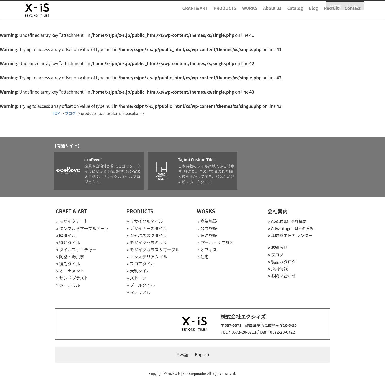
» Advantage (292, 228)
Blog (283, 16)
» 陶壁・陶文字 (70, 257)
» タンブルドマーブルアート (82, 228)
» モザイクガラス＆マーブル (153, 250)
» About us (288, 221)
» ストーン (136, 278)
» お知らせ (278, 247)
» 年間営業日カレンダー (290, 235)
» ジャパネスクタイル (147, 235)
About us (242, 16)
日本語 (305, 6)
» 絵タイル (66, 235)
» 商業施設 (207, 221)
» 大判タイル (139, 271)
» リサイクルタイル (145, 221)
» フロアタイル (141, 264)
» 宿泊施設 (207, 235)
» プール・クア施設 (215, 243)
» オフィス (207, 250)
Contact (323, 16)
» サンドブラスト (72, 278)
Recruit (301, 16)
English (323, 6)
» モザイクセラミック (147, 243)
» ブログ (276, 255)
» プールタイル (141, 285)
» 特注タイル (68, 243)
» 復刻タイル (68, 264)
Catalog (265, 16)
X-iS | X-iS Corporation (191, 373)
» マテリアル (139, 292)
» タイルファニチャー (76, 250)
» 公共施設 (207, 228)
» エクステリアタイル (147, 257)
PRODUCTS (195, 16)
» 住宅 (203, 257)
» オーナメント (70, 271)
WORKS (219, 16)
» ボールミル (68, 285)
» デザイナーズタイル (147, 228)
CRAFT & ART (71, 211)
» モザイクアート (72, 221)
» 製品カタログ (282, 262)
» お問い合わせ (282, 276)
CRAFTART (165, 16)
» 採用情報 (278, 269)
